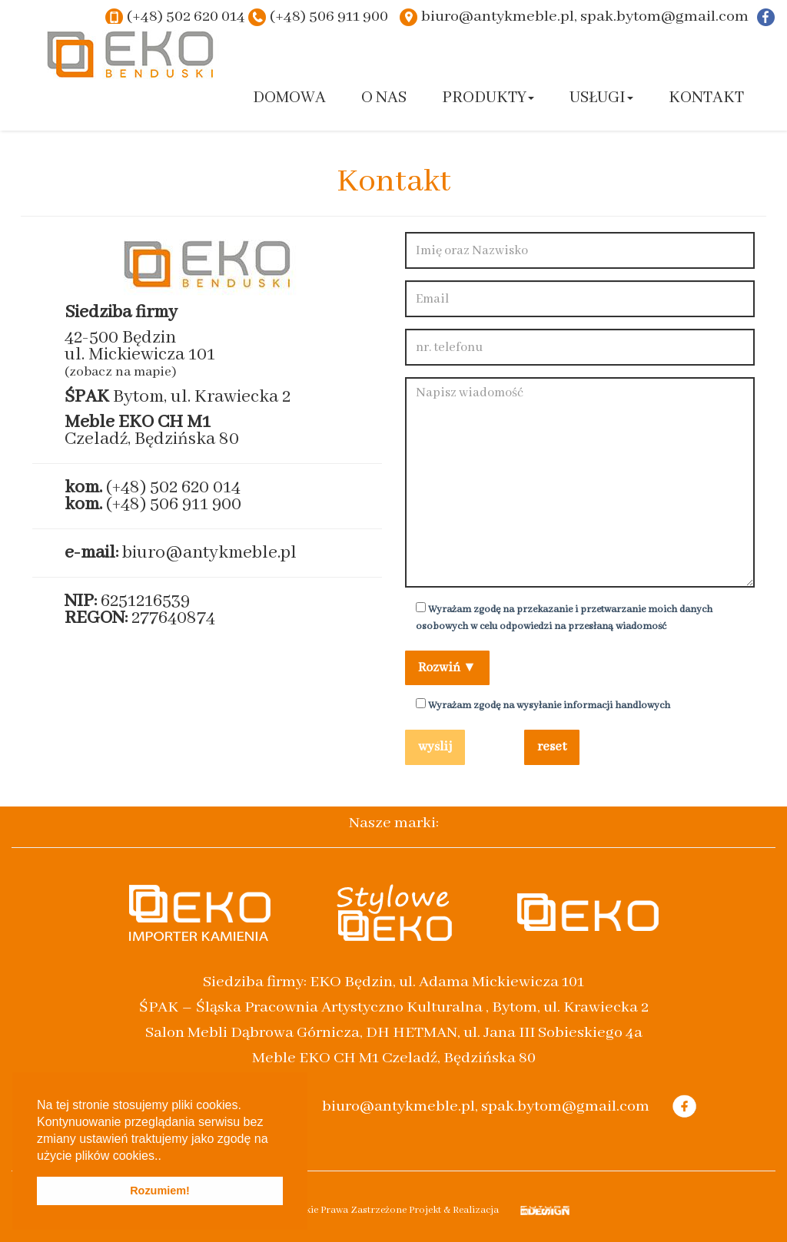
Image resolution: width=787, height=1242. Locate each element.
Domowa (289, 98)
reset (551, 747)
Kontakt (706, 98)
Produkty (488, 98)
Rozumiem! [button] (160, 1190)
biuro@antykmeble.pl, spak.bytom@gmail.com (585, 16)
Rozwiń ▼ (447, 668)
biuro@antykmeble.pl (209, 553)
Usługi (601, 98)
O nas (384, 98)
